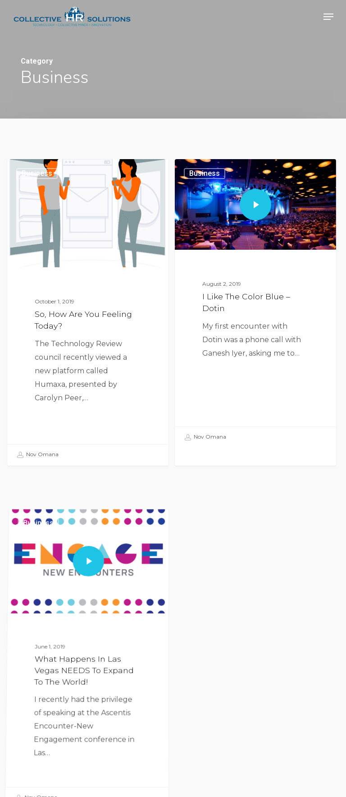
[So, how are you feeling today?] (87, 312)
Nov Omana (38, 455)
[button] (328, 16)
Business (37, 173)
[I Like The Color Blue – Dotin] (255, 307)
